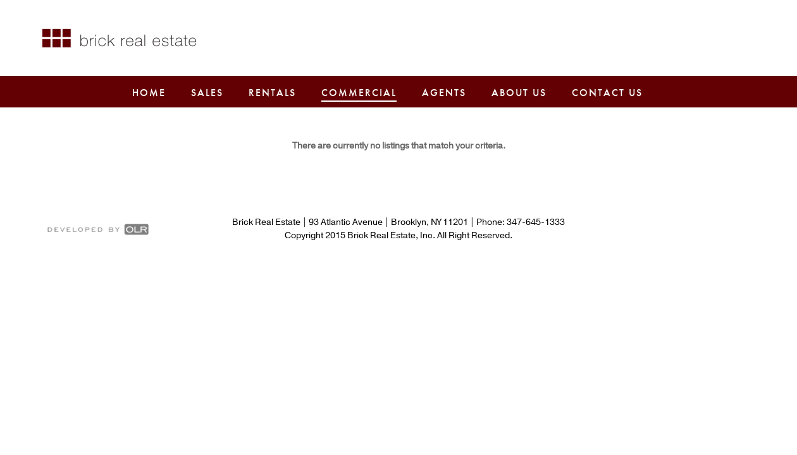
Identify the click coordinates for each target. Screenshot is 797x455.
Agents (444, 92)
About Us (519, 92)
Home (149, 92)
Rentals (272, 92)
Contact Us (607, 92)
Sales (207, 92)
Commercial (359, 92)
